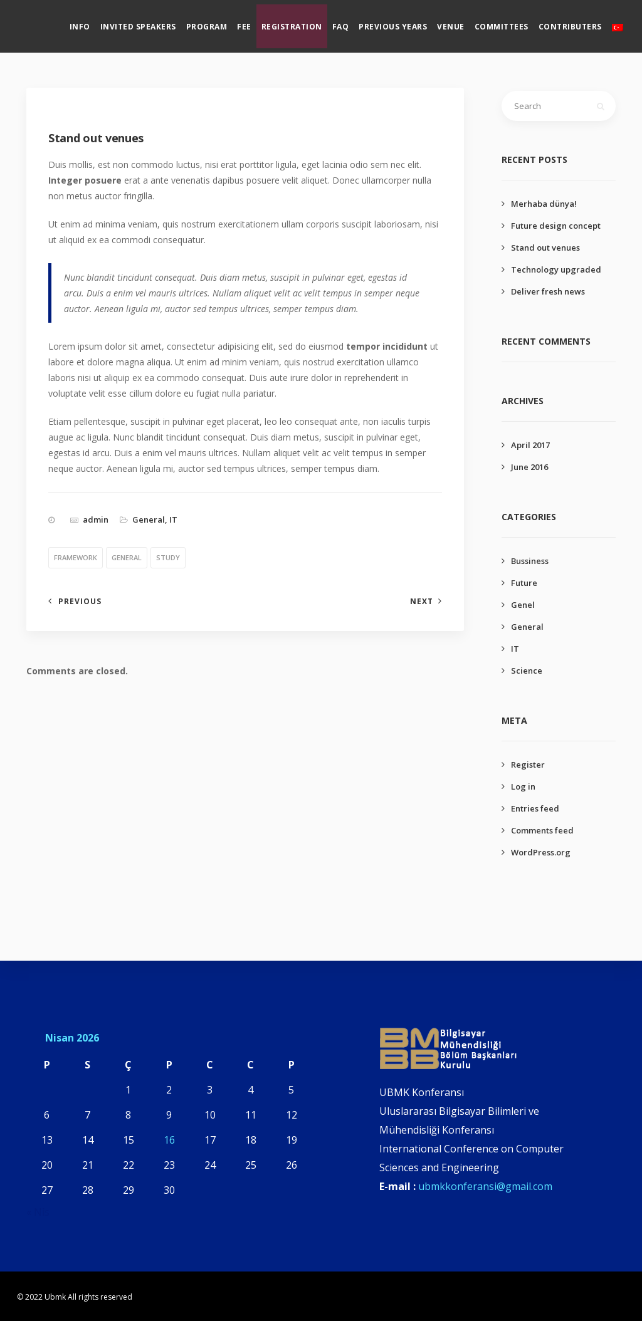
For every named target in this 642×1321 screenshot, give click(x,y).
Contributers (581, 22)
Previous (80, 601)
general (127, 557)
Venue (462, 22)
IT (173, 519)
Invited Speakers (149, 22)
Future (524, 582)
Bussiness (530, 561)
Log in (523, 786)
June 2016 (529, 467)
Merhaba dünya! (544, 203)
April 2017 (530, 445)
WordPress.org (541, 852)
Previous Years (404, 22)
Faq (351, 22)
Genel (523, 604)
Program (217, 22)
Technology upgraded (556, 269)
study (168, 557)
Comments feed (542, 830)
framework (75, 557)
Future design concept (556, 225)
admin (95, 519)
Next (421, 601)
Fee (255, 22)
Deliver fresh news (548, 291)
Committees (512, 22)
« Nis (38, 1212)
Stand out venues (545, 247)
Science (526, 670)
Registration (302, 22)
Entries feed (535, 808)
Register (528, 764)
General (148, 519)
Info (90, 22)
